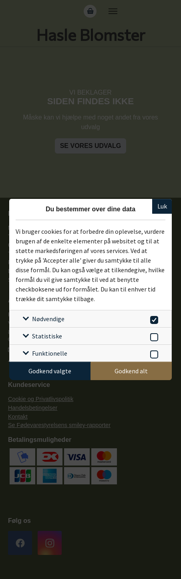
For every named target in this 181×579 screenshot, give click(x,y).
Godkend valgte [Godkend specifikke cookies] (49, 371)
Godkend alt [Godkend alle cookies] (131, 371)
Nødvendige (48, 319)
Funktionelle (49, 353)
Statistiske (47, 336)
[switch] (152, 318)
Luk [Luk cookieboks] (162, 206)
